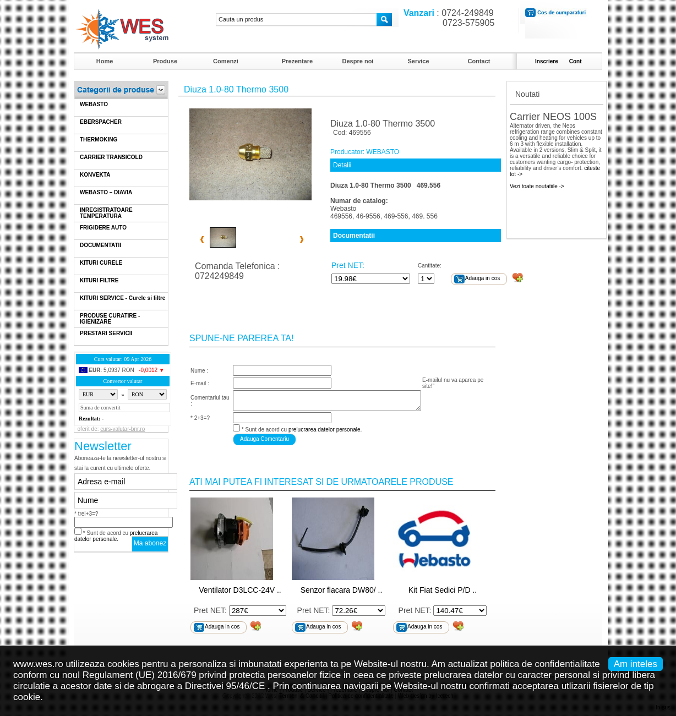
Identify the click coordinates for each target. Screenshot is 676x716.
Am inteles (635, 664)
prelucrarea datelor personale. (115, 536)
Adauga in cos (482, 278)
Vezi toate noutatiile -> (537, 186)
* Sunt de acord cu (115, 536)
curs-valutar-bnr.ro (122, 429)
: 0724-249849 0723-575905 (446, 18)
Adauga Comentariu (264, 439)
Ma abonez (150, 543)
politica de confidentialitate (544, 664)
